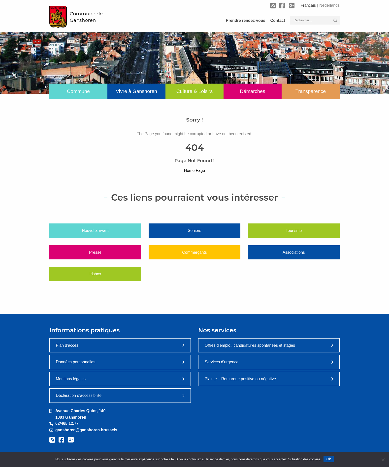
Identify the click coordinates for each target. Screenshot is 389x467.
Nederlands (329, 5)
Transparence (310, 91)
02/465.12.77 (66, 423)
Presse (95, 252)
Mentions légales (71, 379)
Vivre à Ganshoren (136, 91)
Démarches (252, 91)
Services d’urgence (221, 362)
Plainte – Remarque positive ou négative (240, 379)
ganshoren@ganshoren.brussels (86, 430)
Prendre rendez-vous (245, 20)
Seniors (194, 230)
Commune (78, 91)
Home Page (194, 170)
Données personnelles (75, 362)
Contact (277, 20)
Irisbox (95, 274)
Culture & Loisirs (194, 91)
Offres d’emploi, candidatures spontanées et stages (250, 345)
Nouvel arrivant (95, 230)
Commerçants (194, 252)
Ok (328, 459)
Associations (294, 252)
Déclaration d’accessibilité (78, 395)
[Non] (382, 459)
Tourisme (294, 230)
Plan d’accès (67, 345)
